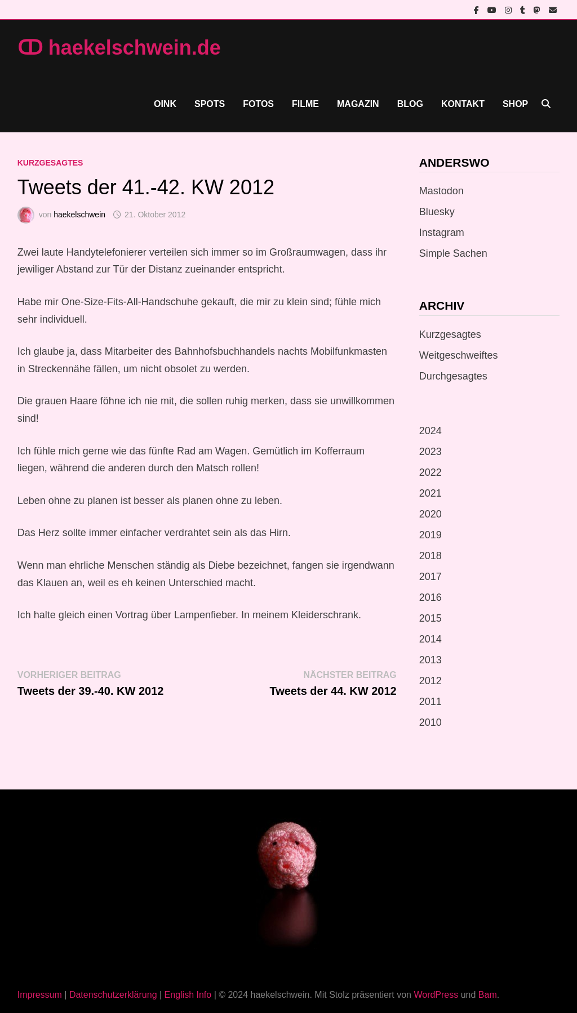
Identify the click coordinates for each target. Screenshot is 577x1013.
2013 (430, 660)
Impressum (39, 994)
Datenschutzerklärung (113, 994)
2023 (430, 451)
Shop (515, 104)
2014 (430, 639)
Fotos (258, 104)
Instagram (441, 232)
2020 (430, 514)
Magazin (358, 104)
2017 (430, 576)
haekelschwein (79, 214)
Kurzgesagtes (50, 162)
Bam (487, 994)
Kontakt (463, 104)
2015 (430, 618)
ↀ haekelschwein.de (119, 47)
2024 (430, 430)
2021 (430, 493)
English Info (188, 994)
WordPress (436, 994)
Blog (410, 104)
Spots (209, 104)
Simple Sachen (453, 253)
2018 (430, 555)
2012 (430, 680)
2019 (430, 535)
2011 (430, 701)
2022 (430, 472)
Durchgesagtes (453, 376)
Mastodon (441, 191)
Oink (165, 104)
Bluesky (437, 211)
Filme (305, 104)
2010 (430, 722)
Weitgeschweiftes (458, 355)
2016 (430, 597)
